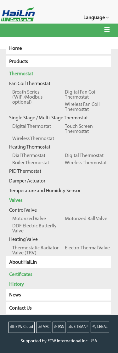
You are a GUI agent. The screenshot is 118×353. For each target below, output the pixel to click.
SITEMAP (78, 326)
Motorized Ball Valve (86, 218)
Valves (15, 200)
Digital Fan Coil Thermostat (81, 95)
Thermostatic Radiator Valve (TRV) (35, 251)
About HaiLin (23, 262)
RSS (59, 326)
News (15, 295)
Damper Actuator (27, 181)
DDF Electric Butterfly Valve (34, 229)
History (16, 284)
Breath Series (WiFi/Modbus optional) (27, 97)
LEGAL (100, 326)
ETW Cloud (21, 326)
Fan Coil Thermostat (29, 83)
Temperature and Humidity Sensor (45, 190)
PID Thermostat (25, 171)
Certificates (20, 274)
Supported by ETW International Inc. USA (59, 341)
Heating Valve (23, 239)
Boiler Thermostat (30, 163)
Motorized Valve (29, 218)
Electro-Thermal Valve (87, 248)
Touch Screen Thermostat (79, 129)
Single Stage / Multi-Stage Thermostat (48, 118)
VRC (43, 326)
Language (96, 17)
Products (18, 61)
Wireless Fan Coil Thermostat (82, 107)
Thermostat (21, 74)
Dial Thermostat (28, 155)
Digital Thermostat (31, 126)
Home (15, 48)
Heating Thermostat (29, 147)
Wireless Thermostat (33, 138)
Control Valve (23, 210)
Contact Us (20, 308)
